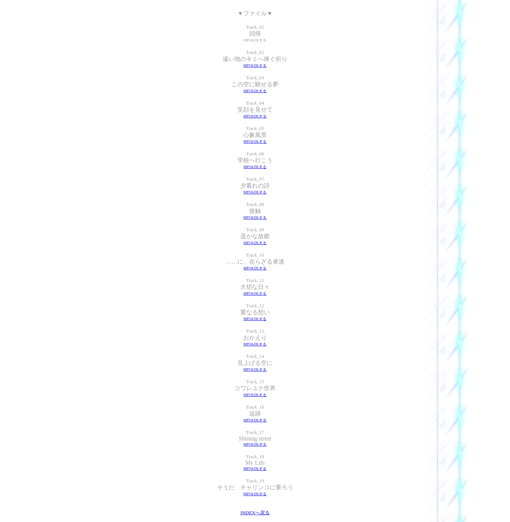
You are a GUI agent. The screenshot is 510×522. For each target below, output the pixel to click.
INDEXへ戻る (254, 512)
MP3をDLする (255, 66)
